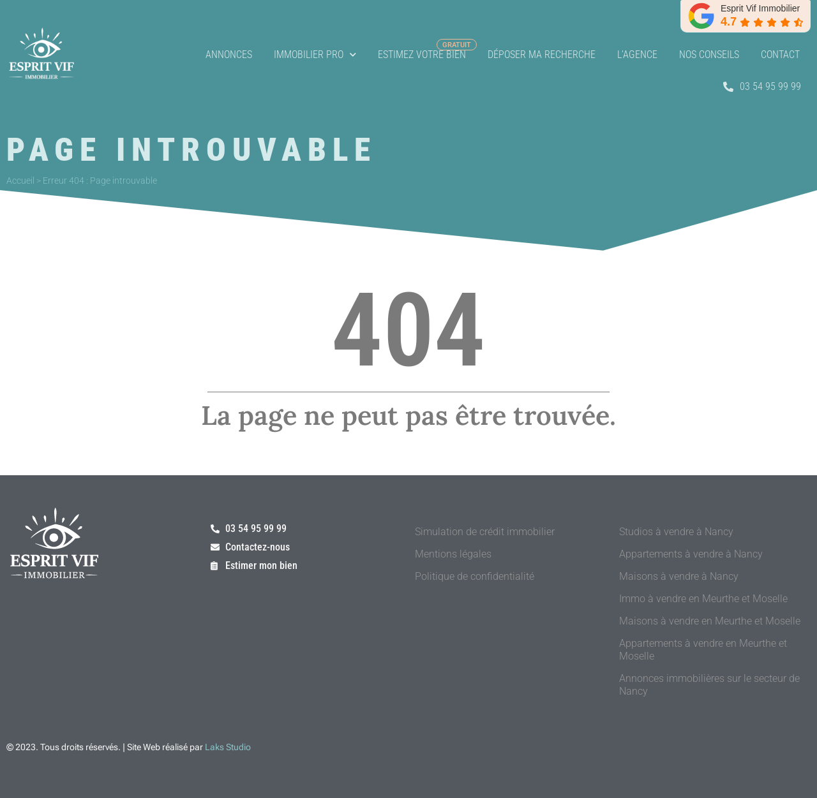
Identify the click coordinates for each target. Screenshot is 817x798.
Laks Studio (228, 747)
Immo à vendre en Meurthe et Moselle (703, 599)
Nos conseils (709, 54)
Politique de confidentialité (474, 576)
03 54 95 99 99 (762, 86)
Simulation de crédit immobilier (485, 532)
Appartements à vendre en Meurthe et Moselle (703, 649)
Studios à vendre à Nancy (676, 532)
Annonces (229, 54)
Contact (780, 54)
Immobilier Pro (315, 54)
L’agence (637, 54)
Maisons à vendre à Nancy (678, 576)
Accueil (20, 180)
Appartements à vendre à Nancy (691, 554)
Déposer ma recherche (542, 54)
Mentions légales (453, 554)
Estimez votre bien (422, 54)
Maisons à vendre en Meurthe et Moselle (709, 621)
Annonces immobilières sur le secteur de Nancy (709, 684)
